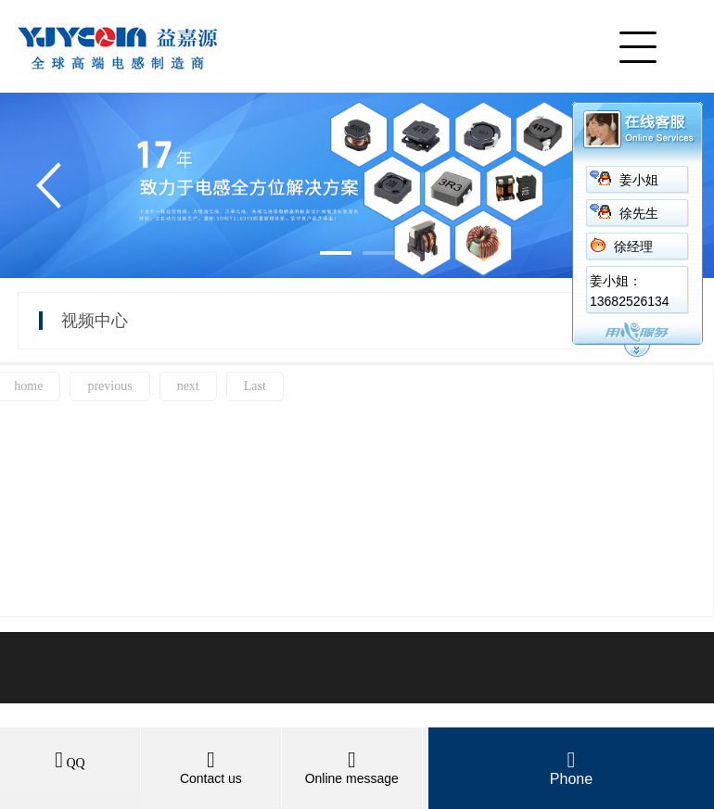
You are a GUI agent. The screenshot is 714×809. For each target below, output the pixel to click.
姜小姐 (638, 180)
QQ (70, 763)
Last (255, 386)
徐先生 (638, 214)
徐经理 (633, 247)
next (188, 386)
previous (109, 386)
